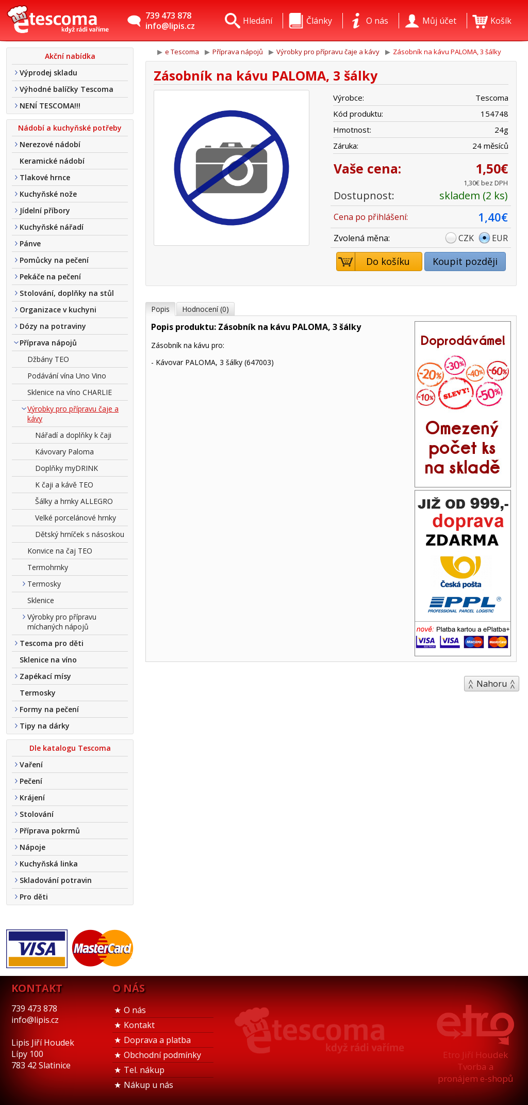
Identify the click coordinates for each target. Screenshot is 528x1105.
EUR (500, 238)
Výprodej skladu (48, 72)
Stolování (37, 814)
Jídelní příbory (45, 210)
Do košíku (373, 261)
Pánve (30, 243)
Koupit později (465, 261)
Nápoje (32, 847)
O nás (135, 1010)
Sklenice (40, 600)
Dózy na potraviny (53, 326)
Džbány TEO (48, 359)
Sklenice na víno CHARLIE (69, 392)
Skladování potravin (56, 880)
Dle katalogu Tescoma (70, 748)
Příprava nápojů (48, 343)
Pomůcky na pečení (54, 260)
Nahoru (491, 683)
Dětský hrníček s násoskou (79, 534)
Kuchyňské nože (48, 194)
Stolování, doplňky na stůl (67, 293)
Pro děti (34, 897)
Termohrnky (47, 567)
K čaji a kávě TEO (64, 485)
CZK (466, 238)
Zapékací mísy (45, 676)
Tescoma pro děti (52, 643)
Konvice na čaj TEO (59, 551)
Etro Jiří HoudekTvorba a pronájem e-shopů (475, 1066)
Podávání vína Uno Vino (66, 376)
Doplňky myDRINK (66, 468)
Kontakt (139, 1025)
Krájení (32, 797)
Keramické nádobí (52, 161)
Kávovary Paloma (64, 451)
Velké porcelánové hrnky (75, 518)
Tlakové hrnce (45, 177)
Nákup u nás (148, 1085)
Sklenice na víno (48, 660)
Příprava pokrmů (50, 830)
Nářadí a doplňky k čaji (73, 435)
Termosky (44, 584)
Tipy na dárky (45, 726)
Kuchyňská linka (49, 864)
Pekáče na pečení (50, 276)
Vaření (31, 764)
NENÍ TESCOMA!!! (50, 105)
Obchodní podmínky (162, 1055)
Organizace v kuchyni (58, 309)
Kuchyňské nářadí (52, 227)
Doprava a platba (157, 1040)
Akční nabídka (70, 56)
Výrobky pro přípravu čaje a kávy (73, 413)
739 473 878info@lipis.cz (170, 20)
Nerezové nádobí (50, 144)
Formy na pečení (49, 709)
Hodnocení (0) (205, 309)
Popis (160, 309)
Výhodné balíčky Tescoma (66, 89)
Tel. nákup (144, 1070)
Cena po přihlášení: (371, 217)
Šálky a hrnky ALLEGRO (74, 501)
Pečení (31, 781)
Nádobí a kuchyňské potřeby (70, 128)
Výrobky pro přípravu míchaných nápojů (61, 622)
